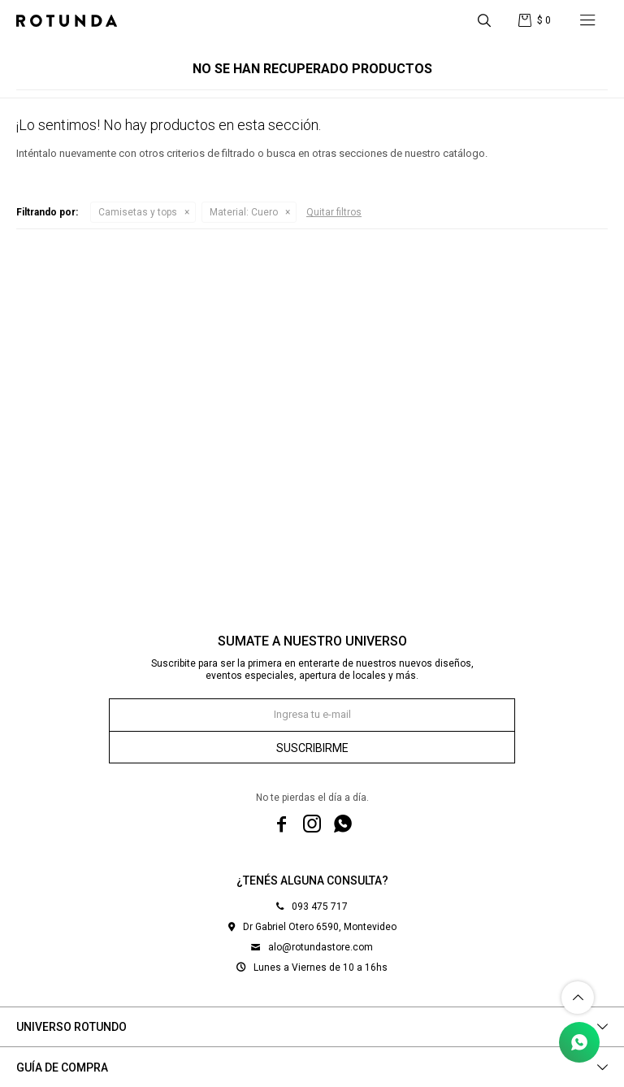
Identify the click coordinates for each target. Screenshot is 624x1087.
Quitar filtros (334, 212)
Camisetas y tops (137, 212)
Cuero (244, 212)
